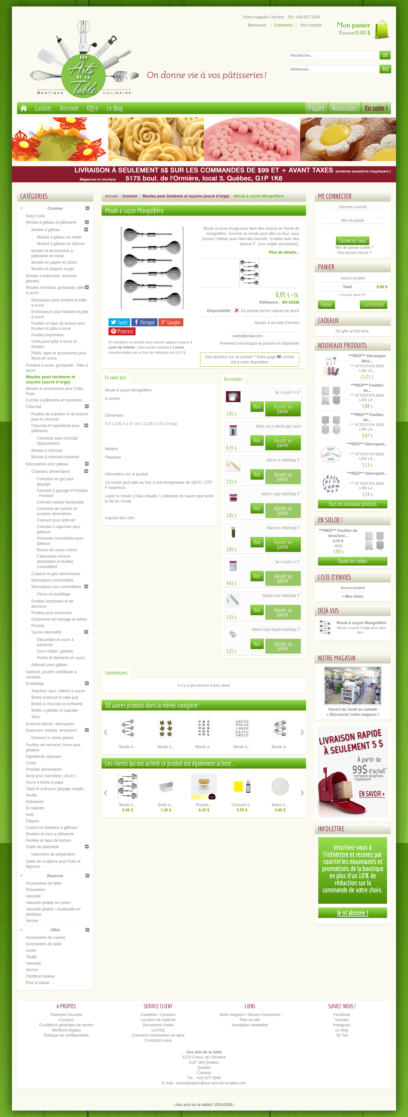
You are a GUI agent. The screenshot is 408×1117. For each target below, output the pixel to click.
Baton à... (280, 805)
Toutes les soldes (352, 561)
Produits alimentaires (44, 769)
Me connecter (335, 196)
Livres (31, 763)
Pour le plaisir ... (40, 982)
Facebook (341, 1014)
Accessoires (233, 379)
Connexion (283, 25)
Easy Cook (35, 216)
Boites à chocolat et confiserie (57, 704)
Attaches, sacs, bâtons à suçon (58, 691)
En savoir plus (115, 377)
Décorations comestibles (52, 580)
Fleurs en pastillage (53, 594)
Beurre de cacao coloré (57, 550)
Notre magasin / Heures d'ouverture (249, 1014)
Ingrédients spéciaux (43, 756)
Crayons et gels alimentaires (55, 574)
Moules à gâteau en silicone (61, 243)
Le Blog (115, 108)
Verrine (32, 921)
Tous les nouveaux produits (353, 504)
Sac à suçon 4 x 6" (288, 392)
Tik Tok (342, 1035)
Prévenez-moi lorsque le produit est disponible (259, 343)
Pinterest (122, 331)
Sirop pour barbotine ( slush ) (51, 776)
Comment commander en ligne (158, 1035)
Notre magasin (336, 658)
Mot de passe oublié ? (354, 247)
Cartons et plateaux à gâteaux (51, 827)
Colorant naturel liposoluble (60, 502)
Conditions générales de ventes (66, 1025)
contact (285, 357)
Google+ (171, 322)
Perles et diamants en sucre (61, 657)
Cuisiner (43, 108)
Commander (373, 304)
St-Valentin (35, 808)
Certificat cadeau (40, 976)
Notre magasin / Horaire (263, 17)
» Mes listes (352, 596)
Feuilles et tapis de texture (48, 840)
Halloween (35, 801)
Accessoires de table (44, 883)
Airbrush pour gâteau (49, 665)
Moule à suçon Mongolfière (362, 623)
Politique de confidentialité (66, 1035)
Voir (257, 406)
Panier (326, 267)
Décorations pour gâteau (47, 464)
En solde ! (376, 108)
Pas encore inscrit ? (354, 252)
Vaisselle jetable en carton (48, 902)
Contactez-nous (158, 1040)
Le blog (341, 1030)
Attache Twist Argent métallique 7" (276, 629)
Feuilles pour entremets (51, 613)
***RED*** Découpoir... (367, 444)
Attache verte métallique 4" (281, 595)
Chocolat (33, 406)
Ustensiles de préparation (53, 854)
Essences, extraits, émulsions (51, 730)
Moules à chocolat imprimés (55, 457)
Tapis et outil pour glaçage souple (54, 789)
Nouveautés (344, 108)
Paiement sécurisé (66, 1014)
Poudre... (204, 805)
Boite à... (165, 805)
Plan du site (250, 1020)
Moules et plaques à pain (52, 269)
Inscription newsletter (250, 1025)
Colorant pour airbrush (56, 520)
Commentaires (116, 672)
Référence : (270, 302)
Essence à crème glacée (52, 738)
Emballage (35, 683)
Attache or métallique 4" (284, 459)
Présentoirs (36, 890)
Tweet (119, 322)
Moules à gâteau (45, 230)
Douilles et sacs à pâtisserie (50, 834)
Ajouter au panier (283, 408)
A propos (66, 1020)
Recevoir (69, 108)
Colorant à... (241, 805)
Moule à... (127, 747)
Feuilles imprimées (47, 335)
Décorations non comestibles (56, 586)
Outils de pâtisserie (42, 847)
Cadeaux (328, 320)
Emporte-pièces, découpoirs (50, 724)
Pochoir (38, 626)
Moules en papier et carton (54, 262)
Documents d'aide (158, 1025)
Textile (31, 795)
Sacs (35, 717)
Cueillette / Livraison (158, 1014)
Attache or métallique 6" (284, 527)
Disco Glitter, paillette (55, 651)
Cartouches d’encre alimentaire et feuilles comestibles (55, 561)
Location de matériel (158, 1020)
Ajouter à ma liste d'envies (276, 322)
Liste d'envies (335, 577)
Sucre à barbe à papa (44, 782)
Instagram (341, 1025)
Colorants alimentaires (50, 471)
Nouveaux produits (342, 345)
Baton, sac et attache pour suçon (278, 426)
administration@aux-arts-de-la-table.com (211, 1083)
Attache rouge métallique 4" (281, 493)
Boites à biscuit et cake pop (54, 697)
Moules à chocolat (47, 450)
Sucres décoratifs (46, 632)
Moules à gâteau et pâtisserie (51, 222)
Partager (144, 322)
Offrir (93, 108)
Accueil (111, 196)
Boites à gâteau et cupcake (54, 710)
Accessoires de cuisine (45, 937)
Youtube (342, 1020)
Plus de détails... (284, 252)
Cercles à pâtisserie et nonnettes (54, 400)
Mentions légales (66, 1030)
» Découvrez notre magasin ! (352, 714)
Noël (30, 814)
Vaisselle (33, 896)
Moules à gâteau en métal (59, 237)
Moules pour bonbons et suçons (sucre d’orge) (50, 379)
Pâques (316, 108)
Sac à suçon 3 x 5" (288, 561)
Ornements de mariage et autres (59, 619)
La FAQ (158, 1030)
